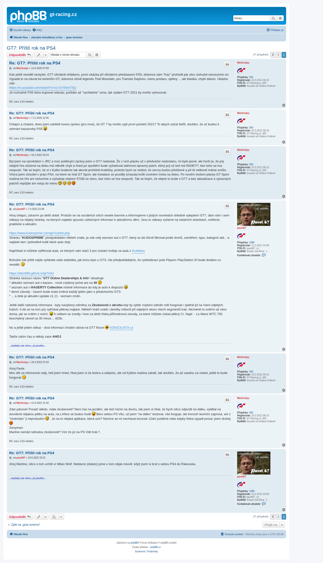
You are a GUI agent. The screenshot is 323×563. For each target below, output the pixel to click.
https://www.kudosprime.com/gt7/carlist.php (39, 233)
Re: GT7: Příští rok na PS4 (34, 63)
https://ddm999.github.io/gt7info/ (31, 273)
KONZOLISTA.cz (121, 327)
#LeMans (138, 251)
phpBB (134, 542)
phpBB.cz (155, 547)
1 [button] (278, 55)
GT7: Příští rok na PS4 (31, 48)
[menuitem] (37, 30)
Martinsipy (243, 62)
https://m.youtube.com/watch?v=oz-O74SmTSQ (42, 87)
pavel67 (241, 228)
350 (251, 77)
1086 (251, 242)
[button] (272, 55)
